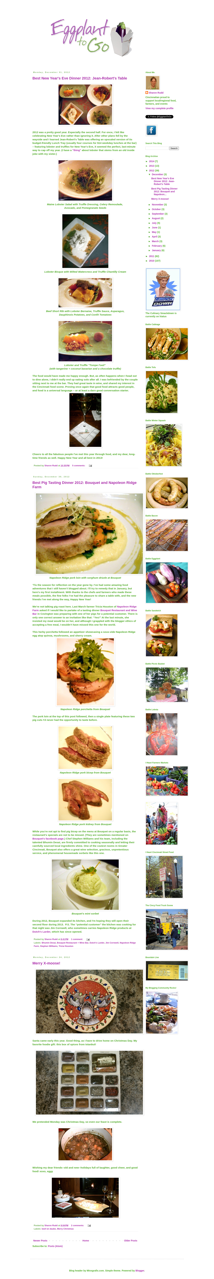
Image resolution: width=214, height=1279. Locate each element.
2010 (152, 260)
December (158, 174)
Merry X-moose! (46, 963)
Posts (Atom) (55, 1246)
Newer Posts (40, 1240)
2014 (152, 161)
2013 (152, 165)
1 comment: (77, 939)
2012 (152, 170)
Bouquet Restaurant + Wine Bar (72, 943)
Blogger (139, 1270)
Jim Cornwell (112, 943)
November (158, 204)
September (158, 213)
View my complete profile (159, 108)
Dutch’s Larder (41, 931)
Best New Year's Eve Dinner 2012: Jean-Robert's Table (79, 78)
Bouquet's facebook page (48, 838)
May (154, 232)
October (157, 209)
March (155, 241)
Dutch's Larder (97, 943)
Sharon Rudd (156, 92)
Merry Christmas (65, 1229)
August (156, 218)
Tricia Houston (66, 946)
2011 (152, 256)
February (157, 245)
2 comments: (78, 1225)
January (157, 250)
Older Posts (130, 1240)
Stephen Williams (49, 946)
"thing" (76, 150)
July (154, 223)
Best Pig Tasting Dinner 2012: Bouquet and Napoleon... (164, 191)
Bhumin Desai (49, 943)
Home (85, 1240)
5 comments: (79, 465)
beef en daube (49, 1229)
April (155, 236)
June (155, 227)
